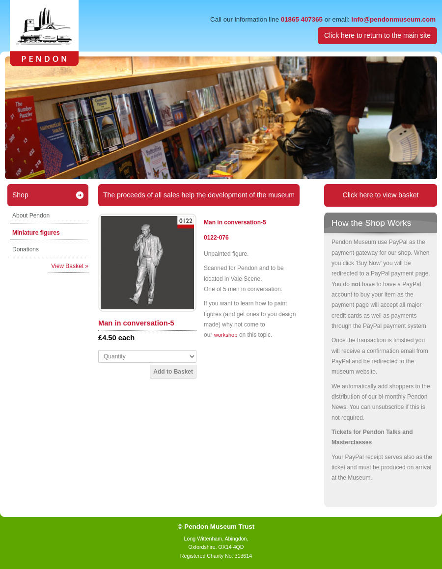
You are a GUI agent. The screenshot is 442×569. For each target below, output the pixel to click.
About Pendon (31, 215)
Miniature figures (36, 232)
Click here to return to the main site (377, 35)
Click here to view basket (381, 195)
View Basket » (69, 266)
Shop (20, 195)
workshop (226, 335)
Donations (25, 249)
